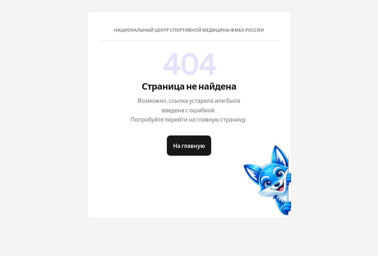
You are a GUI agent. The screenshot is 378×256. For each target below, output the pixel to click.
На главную (189, 145)
